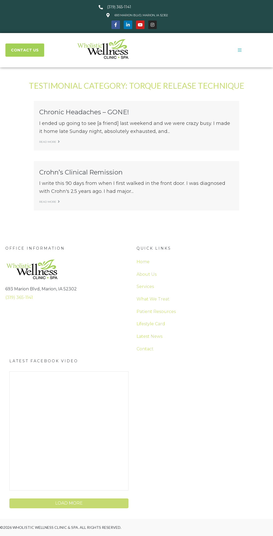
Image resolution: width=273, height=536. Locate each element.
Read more (49, 142)
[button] (239, 50)
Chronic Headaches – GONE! (84, 112)
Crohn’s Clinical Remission (81, 172)
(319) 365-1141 (19, 297)
